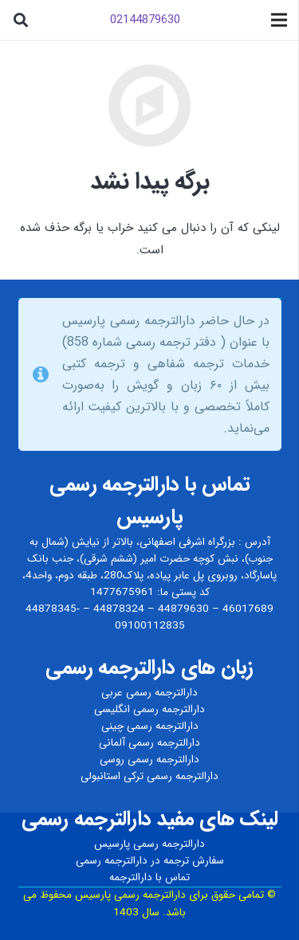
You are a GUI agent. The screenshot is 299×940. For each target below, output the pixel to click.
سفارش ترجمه (193, 860)
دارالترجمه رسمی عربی (149, 692)
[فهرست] (279, 20)
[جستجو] (21, 20)
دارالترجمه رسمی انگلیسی (149, 709)
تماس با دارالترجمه (149, 877)
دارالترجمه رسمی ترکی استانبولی (149, 776)
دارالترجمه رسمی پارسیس (149, 844)
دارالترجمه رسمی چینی (150, 726)
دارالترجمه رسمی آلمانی (149, 742)
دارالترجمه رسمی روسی (149, 759)
